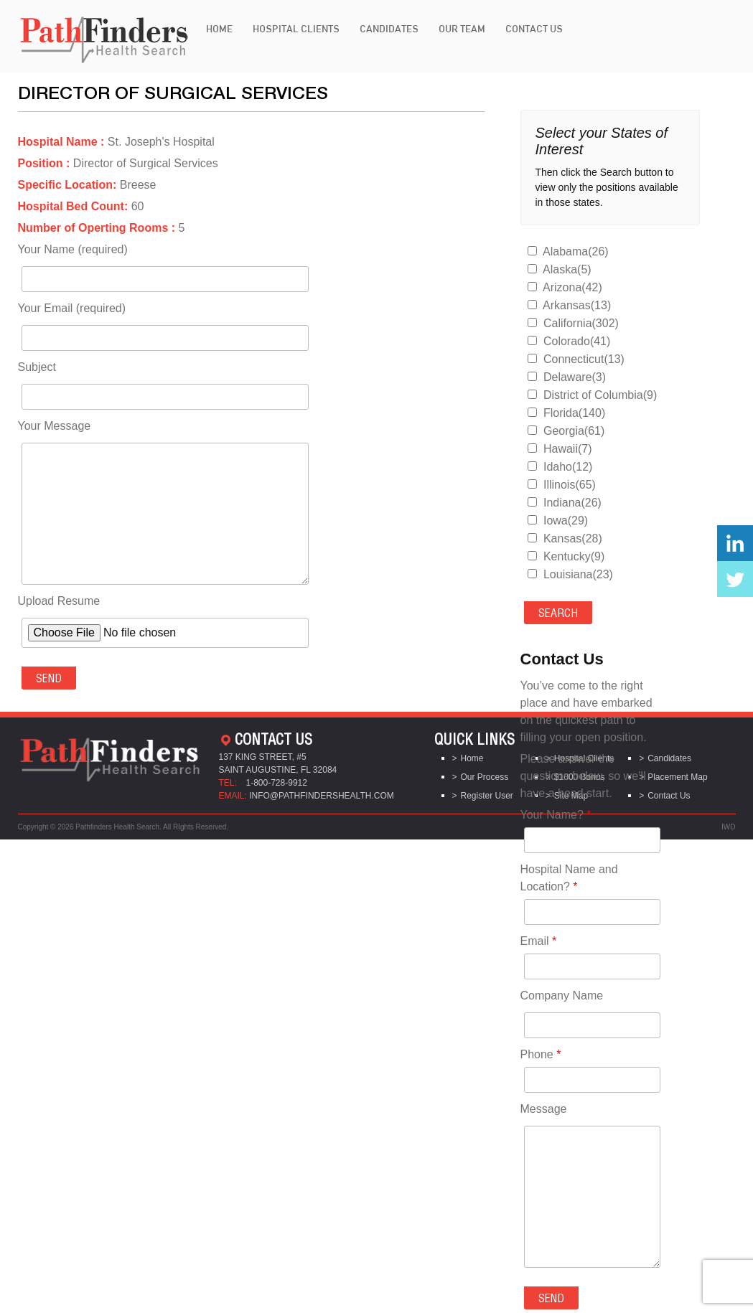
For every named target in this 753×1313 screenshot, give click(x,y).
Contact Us (534, 28)
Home (219, 28)
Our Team (462, 28)
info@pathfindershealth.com (321, 796)
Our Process (485, 777)
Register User (487, 796)
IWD (728, 827)
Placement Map (677, 777)
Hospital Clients (296, 28)
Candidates (389, 28)
